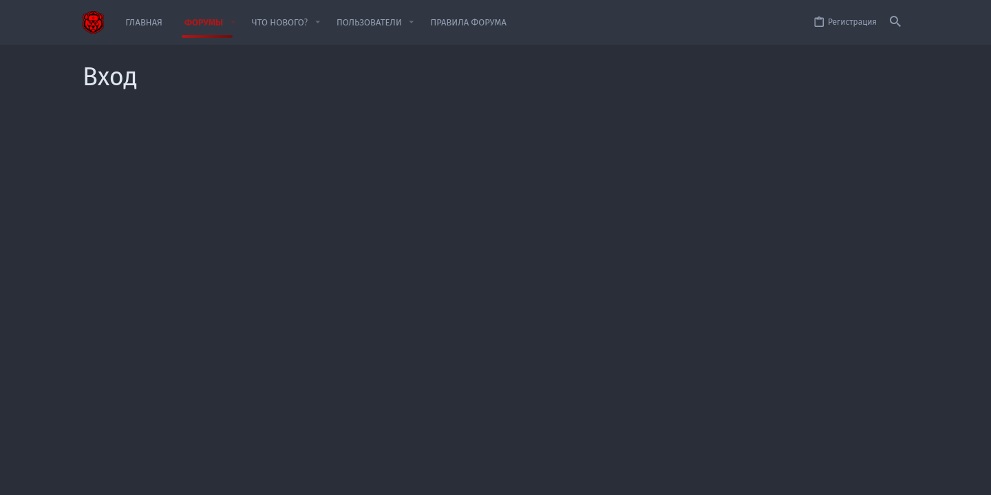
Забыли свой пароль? (410, 243)
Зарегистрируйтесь (561, 347)
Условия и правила (630, 476)
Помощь (824, 476)
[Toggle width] (93, 476)
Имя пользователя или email (282, 182)
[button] (232, 22)
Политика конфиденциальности (738, 476)
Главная (864, 476)
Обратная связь (555, 476)
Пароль (326, 226)
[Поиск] (895, 22)
